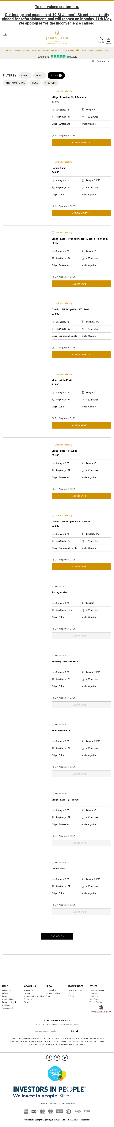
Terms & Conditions (53, 993)
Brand (39, 75)
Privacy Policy (68, 1103)
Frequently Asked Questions (9, 1003)
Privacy (49, 996)
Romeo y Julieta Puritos (65, 661)
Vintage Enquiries (96, 1002)
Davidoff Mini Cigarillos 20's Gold (70, 309)
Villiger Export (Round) (64, 450)
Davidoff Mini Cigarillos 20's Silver (71, 521)
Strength (50, 83)
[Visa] (86, 1111)
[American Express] (26, 1113)
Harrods (71, 993)
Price (35, 83)
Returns (5, 996)
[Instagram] (57, 1058)
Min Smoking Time (15, 83)
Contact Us (6, 990)
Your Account (7, 1008)
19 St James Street (75, 990)
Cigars (24, 75)
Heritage (27, 993)
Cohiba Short (59, 168)
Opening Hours (8, 999)
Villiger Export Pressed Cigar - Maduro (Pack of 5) (80, 238)
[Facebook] (49, 1058)
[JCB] (34, 1113)
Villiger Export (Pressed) (65, 799)
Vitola (56, 75)
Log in (101, 42)
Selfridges (71, 996)
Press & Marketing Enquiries (97, 991)
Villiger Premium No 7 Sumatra (69, 97)
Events (26, 1002)
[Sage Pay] (59, 1112)
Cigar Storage (95, 999)
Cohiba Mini (58, 868)
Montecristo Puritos (63, 380)
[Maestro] (50, 1113)
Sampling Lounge (31, 999)
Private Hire (94, 996)
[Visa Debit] (77, 1112)
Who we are (28, 990)
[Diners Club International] (68, 1113)
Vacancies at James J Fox (34, 996)
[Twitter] (65, 1058)
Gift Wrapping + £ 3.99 (63, 135)
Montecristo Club (61, 730)
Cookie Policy (51, 990)
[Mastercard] (42, 1113)
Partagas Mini (59, 592)
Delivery (5, 993)
